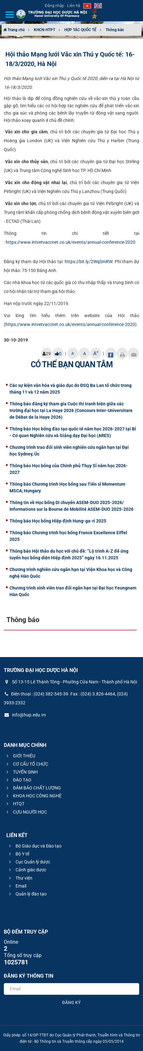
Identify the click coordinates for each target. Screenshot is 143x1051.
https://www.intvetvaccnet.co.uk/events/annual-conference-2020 (70, 242)
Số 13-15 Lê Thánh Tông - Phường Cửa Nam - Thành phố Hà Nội (70, 681)
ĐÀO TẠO (18, 779)
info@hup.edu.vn (25, 714)
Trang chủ (14, 30)
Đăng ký (71, 1002)
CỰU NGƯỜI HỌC (26, 812)
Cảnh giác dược (26, 869)
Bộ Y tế (18, 853)
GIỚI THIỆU (20, 755)
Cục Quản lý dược (28, 861)
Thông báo (115, 30)
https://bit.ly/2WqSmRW (88, 261)
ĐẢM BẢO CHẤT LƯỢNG (33, 787)
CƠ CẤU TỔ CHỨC (26, 764)
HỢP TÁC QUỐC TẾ (80, 30)
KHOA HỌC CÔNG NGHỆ (33, 795)
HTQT (14, 803)
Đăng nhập (54, 5)
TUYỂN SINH (21, 772)
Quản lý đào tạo (27, 893)
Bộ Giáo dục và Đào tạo (34, 845)
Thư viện (19, 878)
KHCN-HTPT (44, 30)
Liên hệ (73, 5)
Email (16, 885)
